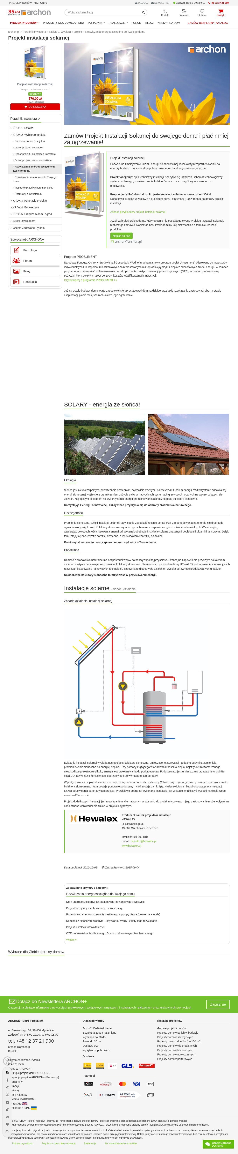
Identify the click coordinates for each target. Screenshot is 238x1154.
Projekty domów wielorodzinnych (177, 1045)
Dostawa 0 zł (90, 1045)
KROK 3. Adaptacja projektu (29, 200)
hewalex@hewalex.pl (143, 841)
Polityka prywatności (22, 1143)
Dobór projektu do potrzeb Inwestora (34, 154)
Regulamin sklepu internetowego (58, 1143)
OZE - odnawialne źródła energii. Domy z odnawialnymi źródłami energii (109, 933)
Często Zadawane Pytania (28, 227)
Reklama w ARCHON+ (22, 1099)
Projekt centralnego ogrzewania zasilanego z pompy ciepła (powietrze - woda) (113, 914)
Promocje (14, 1086)
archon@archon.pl (128, 241)
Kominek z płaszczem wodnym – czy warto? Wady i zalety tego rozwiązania (112, 920)
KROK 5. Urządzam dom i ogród (31, 214)
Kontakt (12, 1051)
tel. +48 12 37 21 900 (31, 1041)
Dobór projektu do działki (28, 147)
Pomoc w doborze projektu (29, 141)
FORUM (136, 22)
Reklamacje (90, 1143)
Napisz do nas (121, 235)
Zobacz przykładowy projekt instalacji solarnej (137, 211)
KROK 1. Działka (22, 128)
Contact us (17, 1103)
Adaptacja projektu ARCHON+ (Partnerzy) (33, 1077)
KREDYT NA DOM (169, 22)
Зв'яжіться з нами (22, 1107)
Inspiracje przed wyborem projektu (33, 187)
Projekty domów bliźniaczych (174, 1050)
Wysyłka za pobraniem (96, 1050)
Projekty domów (24, 22)
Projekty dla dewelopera (63, 22)
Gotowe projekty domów (171, 1028)
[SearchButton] (143, 12)
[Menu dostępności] (7, 1061)
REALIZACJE (118, 22)
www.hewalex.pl (131, 845)
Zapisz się (218, 1004)
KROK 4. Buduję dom (25, 207)
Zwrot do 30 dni (92, 1041)
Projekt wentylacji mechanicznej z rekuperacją (94, 908)
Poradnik (96, 22)
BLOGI (149, 22)
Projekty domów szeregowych (175, 1037)
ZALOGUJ (141, 3)
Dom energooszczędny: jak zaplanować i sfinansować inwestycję (105, 901)
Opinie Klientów (17, 1094)
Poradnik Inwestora (25, 118)
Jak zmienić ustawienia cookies (121, 1143)
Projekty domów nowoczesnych (176, 1054)
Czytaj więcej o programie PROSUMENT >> (90, 280)
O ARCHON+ (16, 1064)
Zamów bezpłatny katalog (208, 22)
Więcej (71, 939)
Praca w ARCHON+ (20, 1068)
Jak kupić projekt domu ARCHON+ (29, 1073)
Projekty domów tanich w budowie (177, 1032)
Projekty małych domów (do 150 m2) (179, 1041)
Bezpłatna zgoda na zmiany (99, 1032)
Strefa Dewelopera (23, 220)
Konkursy (13, 1090)
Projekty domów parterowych (174, 1059)
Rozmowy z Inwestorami (27, 193)
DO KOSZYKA (35, 106)
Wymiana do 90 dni (94, 1037)
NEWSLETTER (160, 3)
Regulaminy (15, 1081)
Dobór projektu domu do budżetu (32, 160)
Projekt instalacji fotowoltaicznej (85, 927)
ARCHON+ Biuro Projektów (25, 1020)
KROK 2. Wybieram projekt (28, 134)
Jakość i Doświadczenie (97, 1028)
